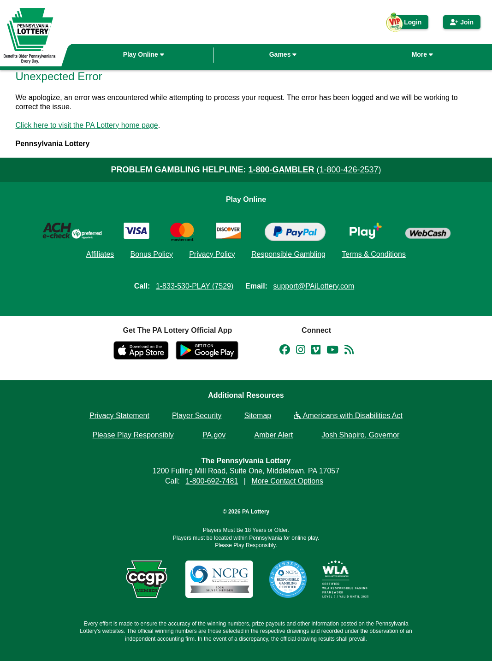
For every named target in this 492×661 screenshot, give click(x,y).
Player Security (197, 415)
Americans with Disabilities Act (348, 415)
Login (408, 23)
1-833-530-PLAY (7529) (194, 286)
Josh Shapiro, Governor (360, 435)
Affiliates (100, 254)
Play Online (143, 54)
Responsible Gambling (288, 254)
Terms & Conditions (374, 254)
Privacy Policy (212, 254)
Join (462, 22)
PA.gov (213, 435)
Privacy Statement (119, 415)
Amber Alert (274, 435)
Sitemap (258, 415)
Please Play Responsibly (133, 435)
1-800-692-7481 (211, 481)
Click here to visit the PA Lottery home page (87, 125)
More (422, 54)
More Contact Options (287, 481)
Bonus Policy (151, 254)
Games (283, 54)
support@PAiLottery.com (314, 286)
